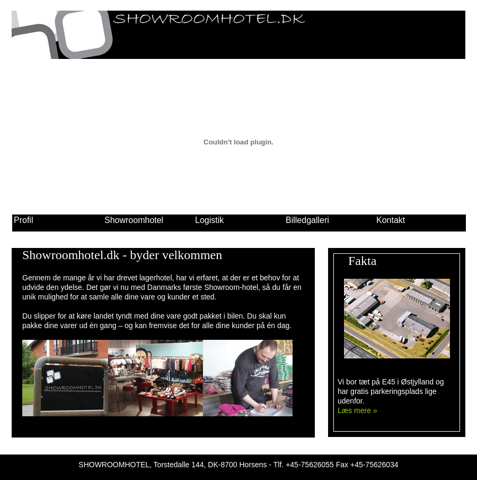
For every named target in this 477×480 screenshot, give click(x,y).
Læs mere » (357, 410)
